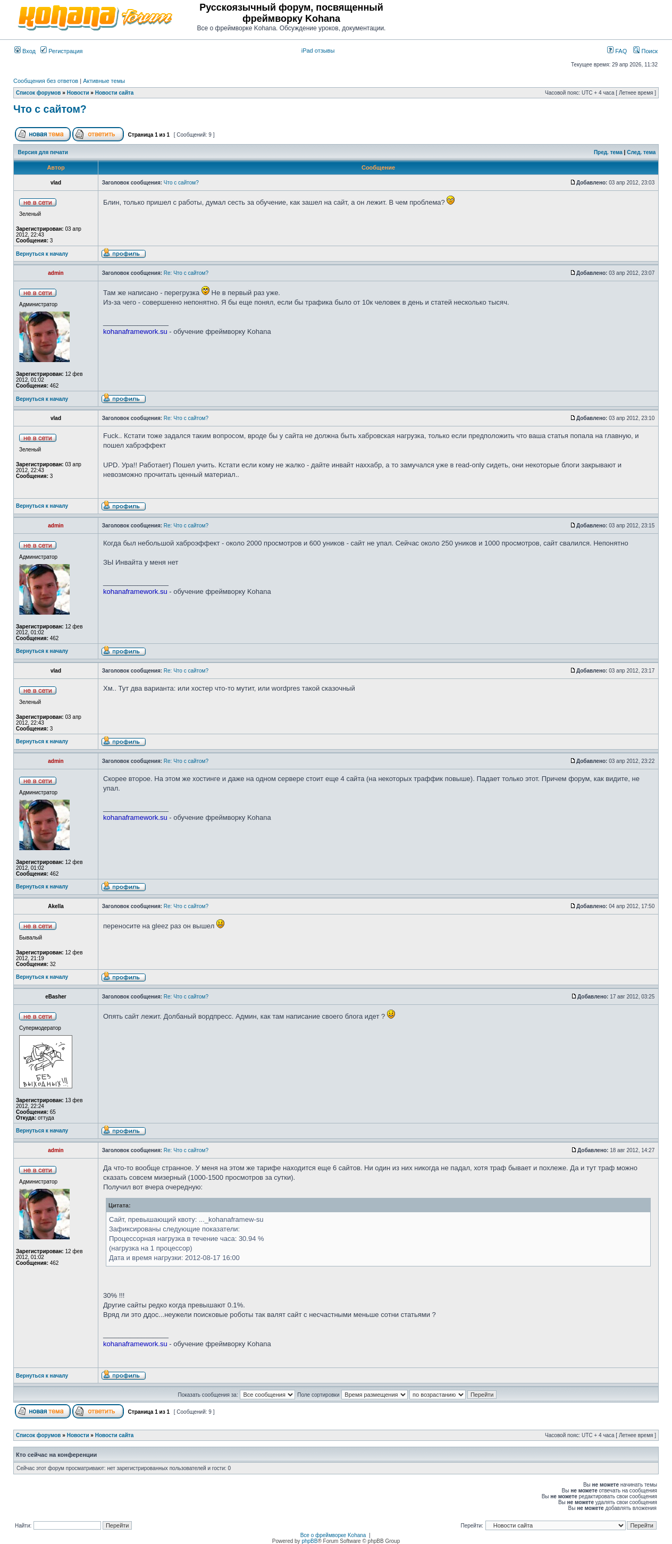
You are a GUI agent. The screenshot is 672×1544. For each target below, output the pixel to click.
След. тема (641, 152)
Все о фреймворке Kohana (333, 1535)
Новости (78, 93)
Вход (25, 51)
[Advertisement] (533, 17)
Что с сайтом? (50, 109)
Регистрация (61, 51)
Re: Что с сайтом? (186, 273)
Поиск (645, 51)
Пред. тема (608, 152)
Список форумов (38, 93)
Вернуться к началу (42, 254)
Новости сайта (114, 93)
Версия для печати (43, 152)
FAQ (617, 51)
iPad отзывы (318, 50)
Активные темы (104, 81)
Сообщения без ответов (45, 81)
